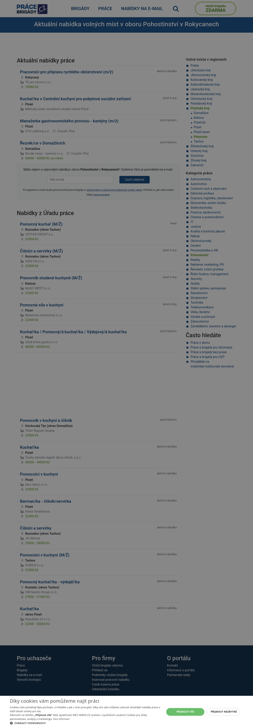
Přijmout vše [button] (185, 711)
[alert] (126, 364)
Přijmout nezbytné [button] (224, 711)
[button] (85, 723)
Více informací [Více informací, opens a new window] (61, 719)
